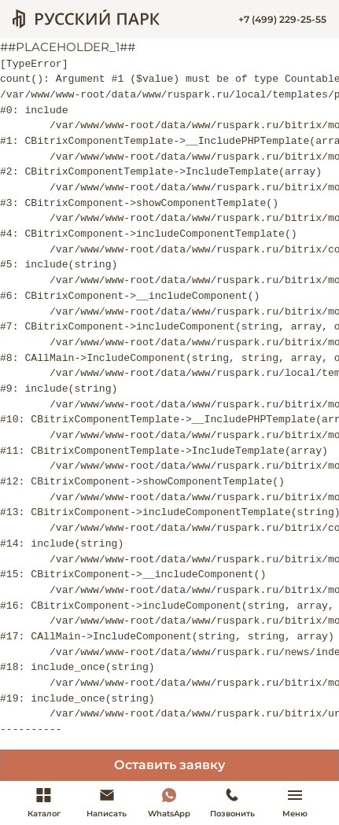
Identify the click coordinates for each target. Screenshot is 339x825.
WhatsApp (169, 802)
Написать (107, 802)
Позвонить (232, 802)
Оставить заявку (169, 764)
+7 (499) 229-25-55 (282, 19)
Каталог (44, 802)
